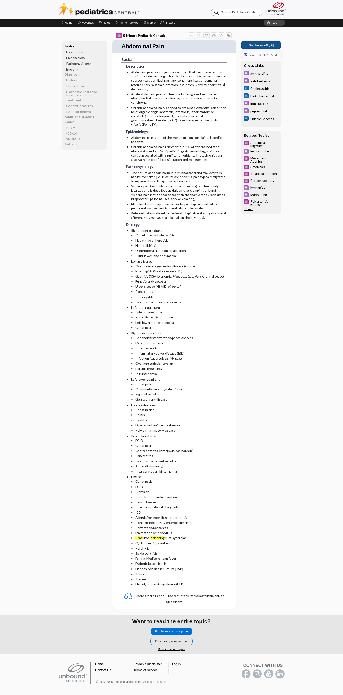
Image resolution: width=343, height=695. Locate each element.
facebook (246, 673)
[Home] (66, 22)
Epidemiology (75, 57)
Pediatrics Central (116, 8)
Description (74, 51)
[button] (168, 22)
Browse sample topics (171, 648)
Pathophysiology (78, 63)
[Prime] (126, 22)
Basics (69, 45)
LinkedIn (280, 673)
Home (99, 663)
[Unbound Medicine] (276, 7)
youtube (268, 673)
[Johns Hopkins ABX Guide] (261, 88)
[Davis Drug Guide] (261, 73)
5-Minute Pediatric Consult (140, 34)
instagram (257, 673)
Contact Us (103, 669)
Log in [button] (176, 663)
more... (248, 208)
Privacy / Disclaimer (148, 663)
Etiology (72, 68)
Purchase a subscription (171, 630)
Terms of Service (146, 669)
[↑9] (261, 44)
